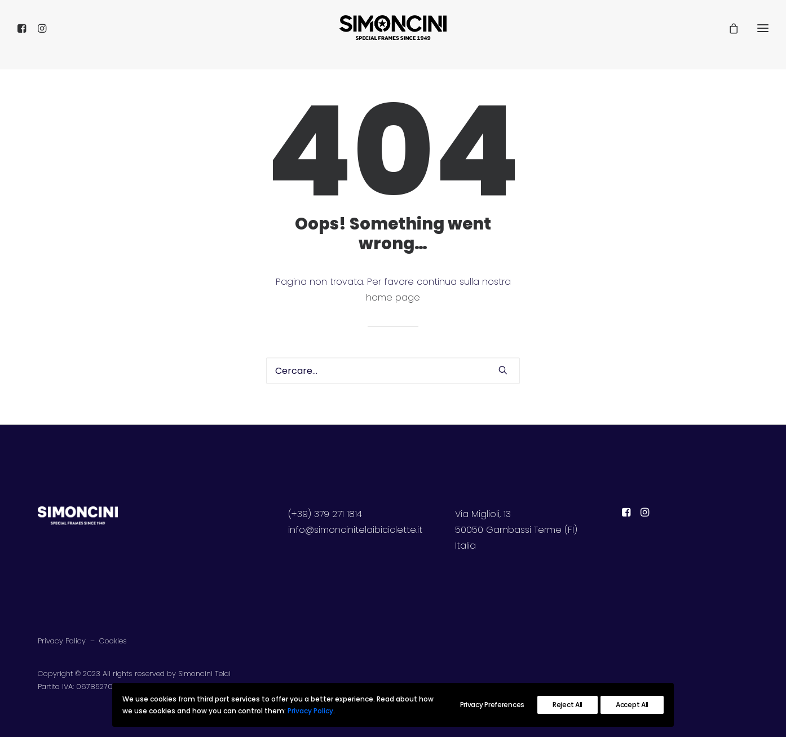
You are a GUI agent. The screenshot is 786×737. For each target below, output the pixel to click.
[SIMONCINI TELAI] (392, 35)
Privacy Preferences (492, 704)
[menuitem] (25, 35)
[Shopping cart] (728, 35)
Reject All (567, 704)
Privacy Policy (62, 641)
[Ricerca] (393, 371)
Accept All (632, 704)
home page (393, 297)
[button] (25, 35)
